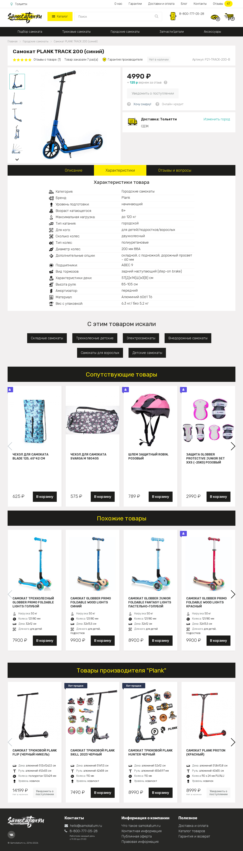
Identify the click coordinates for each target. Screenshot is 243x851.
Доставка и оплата (193, 825)
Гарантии (135, 4)
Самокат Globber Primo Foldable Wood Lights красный (206, 602)
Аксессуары (212, 31)
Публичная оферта (137, 836)
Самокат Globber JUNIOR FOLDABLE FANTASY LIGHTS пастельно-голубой (149, 602)
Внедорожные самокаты (187, 338)
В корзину (44, 497)
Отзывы (223, 4)
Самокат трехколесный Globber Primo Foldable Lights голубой (33, 602)
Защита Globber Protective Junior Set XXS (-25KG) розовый (205, 458)
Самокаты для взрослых (100, 353)
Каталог (60, 16)
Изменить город (217, 119)
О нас (118, 4)
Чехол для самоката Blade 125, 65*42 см (30, 456)
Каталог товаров (191, 831)
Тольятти (18, 4)
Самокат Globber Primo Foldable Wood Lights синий (90, 602)
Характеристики (120, 170)
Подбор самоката (30, 31)
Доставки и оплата (161, 4)
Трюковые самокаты (76, 31)
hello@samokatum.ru (83, 825)
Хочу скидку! (142, 104)
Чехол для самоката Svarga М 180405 (88, 456)
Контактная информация (142, 831)
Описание (73, 170)
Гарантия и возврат (194, 836)
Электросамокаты (141, 338)
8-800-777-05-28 (191, 14)
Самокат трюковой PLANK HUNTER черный (150, 752)
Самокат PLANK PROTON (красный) (205, 752)
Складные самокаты (47, 338)
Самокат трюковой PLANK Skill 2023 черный (92, 752)
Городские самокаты (125, 31)
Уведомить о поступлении (153, 93)
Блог (184, 4)
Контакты (200, 4)
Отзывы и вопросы (174, 170)
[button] (17, 158)
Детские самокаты (147, 353)
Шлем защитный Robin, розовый (148, 456)
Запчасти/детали (172, 31)
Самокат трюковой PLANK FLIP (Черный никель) (35, 752)
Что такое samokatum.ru (141, 825)
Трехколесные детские (95, 338)
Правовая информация (140, 841)
